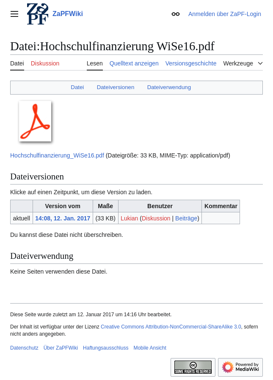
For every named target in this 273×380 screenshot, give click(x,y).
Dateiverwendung (169, 87)
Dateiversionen (116, 87)
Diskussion (156, 218)
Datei (77, 87)
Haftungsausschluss (105, 348)
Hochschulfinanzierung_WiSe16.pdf (57, 155)
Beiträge (186, 218)
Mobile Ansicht (149, 348)
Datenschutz (24, 348)
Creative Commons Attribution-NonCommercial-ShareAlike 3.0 (171, 327)
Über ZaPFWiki (61, 348)
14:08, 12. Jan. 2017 (62, 218)
